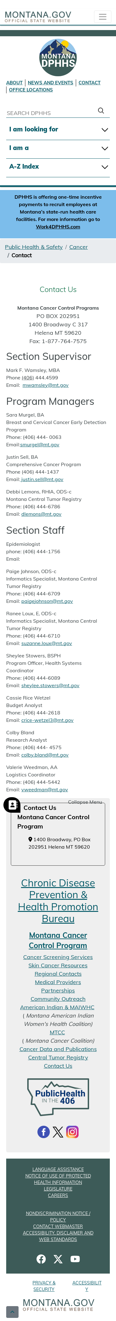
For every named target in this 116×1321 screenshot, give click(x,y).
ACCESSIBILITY (86, 1286)
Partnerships (58, 990)
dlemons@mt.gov (41, 514)
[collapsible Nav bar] (102, 17)
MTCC (57, 1032)
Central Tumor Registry (58, 1057)
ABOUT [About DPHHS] (14, 83)
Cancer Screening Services (58, 957)
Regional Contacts (58, 973)
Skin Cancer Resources (58, 965)
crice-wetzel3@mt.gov (47, 720)
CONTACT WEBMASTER (58, 1226)
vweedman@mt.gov (44, 789)
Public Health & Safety (34, 246)
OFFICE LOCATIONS (31, 90)
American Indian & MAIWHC (57, 1007)
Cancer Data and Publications (58, 1049)
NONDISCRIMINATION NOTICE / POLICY (58, 1217)
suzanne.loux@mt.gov (46, 643)
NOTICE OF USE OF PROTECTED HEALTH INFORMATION (58, 1179)
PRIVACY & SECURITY (43, 1286)
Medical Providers (58, 982)
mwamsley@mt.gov (46, 385)
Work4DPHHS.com (58, 226)
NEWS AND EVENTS (50, 83)
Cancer (78, 246)
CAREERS (58, 1195)
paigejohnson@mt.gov (47, 601)
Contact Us (58, 1065)
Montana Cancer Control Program (58, 940)
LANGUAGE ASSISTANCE (58, 1169)
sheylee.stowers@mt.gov (50, 685)
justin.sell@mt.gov (41, 479)
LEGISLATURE (58, 1189)
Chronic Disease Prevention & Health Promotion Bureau (58, 901)
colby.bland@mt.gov (45, 755)
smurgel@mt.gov (39, 444)
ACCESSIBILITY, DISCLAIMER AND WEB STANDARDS (58, 1236)
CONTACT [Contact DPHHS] (90, 83)
